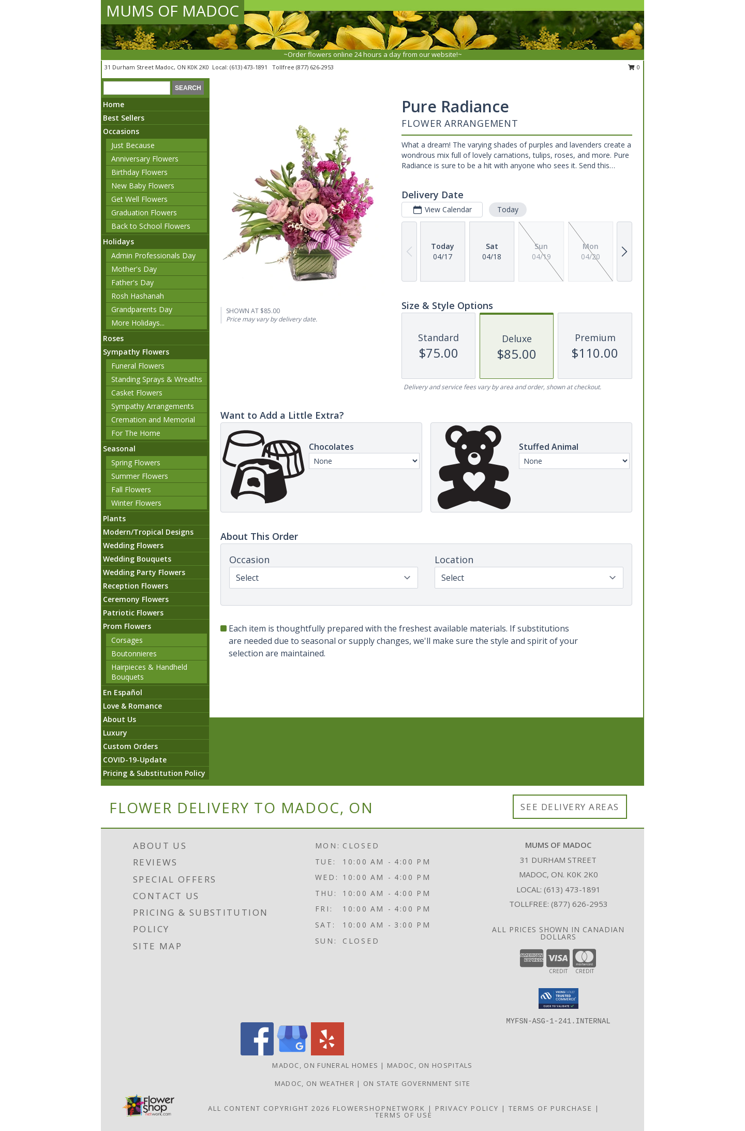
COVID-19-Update (135, 760)
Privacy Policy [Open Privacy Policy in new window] (467, 1108)
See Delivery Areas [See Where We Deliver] (569, 807)
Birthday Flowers (139, 172)
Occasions (121, 131)
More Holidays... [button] (138, 323)
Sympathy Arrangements (152, 406)
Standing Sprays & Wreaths (156, 379)
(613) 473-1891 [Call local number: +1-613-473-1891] (249, 67)
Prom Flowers (127, 626)
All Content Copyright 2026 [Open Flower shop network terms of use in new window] (269, 1108)
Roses (113, 338)
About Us (119, 719)
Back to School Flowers (150, 226)
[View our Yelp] (327, 1052)
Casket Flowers (136, 393)
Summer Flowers (139, 476)
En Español (122, 692)
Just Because (133, 145)
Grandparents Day (141, 309)
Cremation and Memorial (153, 419)
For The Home (135, 433)
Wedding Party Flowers (144, 572)
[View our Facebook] (257, 1052)
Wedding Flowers (133, 545)
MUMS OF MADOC (172, 10)
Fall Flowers (131, 489)
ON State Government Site (416, 1083)
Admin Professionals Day (153, 255)
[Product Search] (136, 88)
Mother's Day (134, 269)
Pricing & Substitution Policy (154, 773)
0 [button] (634, 67)
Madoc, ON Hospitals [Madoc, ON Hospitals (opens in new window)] (430, 1065)
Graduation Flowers (144, 212)
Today (507, 209)
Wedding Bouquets (137, 559)
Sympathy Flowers (136, 352)
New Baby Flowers (142, 185)
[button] (558, 998)
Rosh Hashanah (137, 296)
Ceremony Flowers (136, 599)
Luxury (115, 733)
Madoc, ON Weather (314, 1083)
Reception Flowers (135, 586)
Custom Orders (130, 746)
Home (113, 104)
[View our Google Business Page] (292, 1052)
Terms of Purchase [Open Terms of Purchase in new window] (550, 1108)
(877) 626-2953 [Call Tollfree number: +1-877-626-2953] (579, 904)
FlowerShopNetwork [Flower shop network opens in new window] (379, 1108)
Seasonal (119, 448)
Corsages (127, 640)
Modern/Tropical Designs (148, 532)
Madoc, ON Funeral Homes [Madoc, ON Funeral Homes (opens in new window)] (325, 1065)
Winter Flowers (136, 503)
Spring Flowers (135, 462)
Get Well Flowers (139, 199)
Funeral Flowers (138, 366)
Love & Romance (132, 706)
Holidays (118, 241)
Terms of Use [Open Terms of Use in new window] (404, 1115)
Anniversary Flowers (144, 159)
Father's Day (132, 282)
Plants (114, 518)
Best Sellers (123, 118)
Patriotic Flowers (133, 613)
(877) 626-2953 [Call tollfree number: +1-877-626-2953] (315, 67)
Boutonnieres (134, 653)
